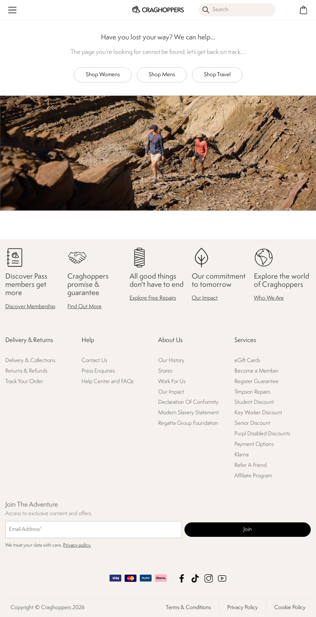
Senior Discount (252, 423)
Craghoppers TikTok (195, 578)
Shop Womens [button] (103, 75)
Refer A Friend (250, 465)
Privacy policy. (77, 545)
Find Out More (84, 306)
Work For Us (171, 381)
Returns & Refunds (26, 371)
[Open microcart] (304, 10)
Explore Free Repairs (153, 298)
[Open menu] (12, 10)
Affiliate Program (253, 476)
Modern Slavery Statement (188, 413)
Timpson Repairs (252, 392)
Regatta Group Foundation (188, 423)
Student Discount (254, 402)
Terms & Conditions (188, 607)
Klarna (241, 455)
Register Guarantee (256, 381)
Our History (171, 360)
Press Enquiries (98, 371)
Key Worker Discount (258, 413)
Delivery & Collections (30, 360)
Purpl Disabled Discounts (262, 434)
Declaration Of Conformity (188, 402)
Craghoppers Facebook (182, 578)
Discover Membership (30, 306)
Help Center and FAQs (108, 381)
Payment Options (254, 444)
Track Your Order (24, 381)
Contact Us (94, 360)
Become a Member (256, 371)
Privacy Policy (242, 607)
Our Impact (205, 298)
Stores (165, 371)
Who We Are (269, 298)
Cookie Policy (289, 607)
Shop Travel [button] (217, 75)
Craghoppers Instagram (209, 578)
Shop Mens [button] (162, 75)
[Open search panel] (237, 9)
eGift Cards (247, 360)
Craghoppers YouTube (222, 578)
